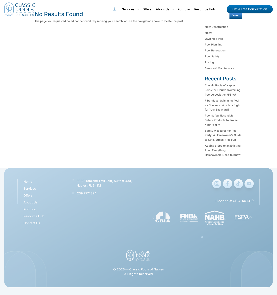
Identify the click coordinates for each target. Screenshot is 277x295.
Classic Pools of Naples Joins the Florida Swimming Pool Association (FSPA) (222, 90)
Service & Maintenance (219, 68)
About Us (162, 9)
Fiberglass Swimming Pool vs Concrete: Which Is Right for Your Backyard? (222, 105)
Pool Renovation (215, 50)
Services (128, 9)
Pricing (209, 62)
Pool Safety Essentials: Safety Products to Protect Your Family (222, 120)
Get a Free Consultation (249, 9)
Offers (147, 9)
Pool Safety (212, 56)
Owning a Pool (214, 38)
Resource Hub (204, 9)
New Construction (216, 26)
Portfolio (184, 9)
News (208, 32)
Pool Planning (213, 44)
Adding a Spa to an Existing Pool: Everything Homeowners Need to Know (223, 150)
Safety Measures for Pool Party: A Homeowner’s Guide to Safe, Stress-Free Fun (223, 135)
